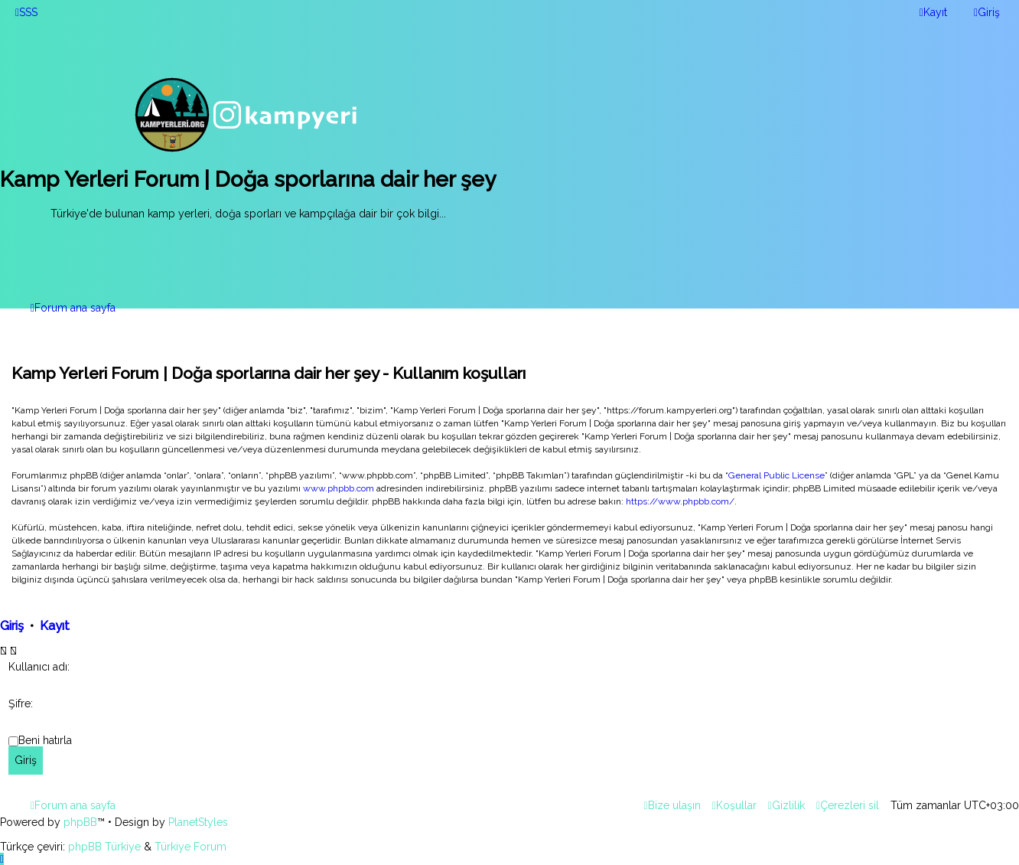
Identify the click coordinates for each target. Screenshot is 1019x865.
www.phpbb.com (338, 488)
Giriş (12, 626)
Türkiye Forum (190, 847)
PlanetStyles (198, 822)
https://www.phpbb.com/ (680, 501)
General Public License (776, 475)
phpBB (80, 822)
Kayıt (55, 626)
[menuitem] (26, 12)
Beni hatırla (45, 740)
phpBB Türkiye (104, 847)
